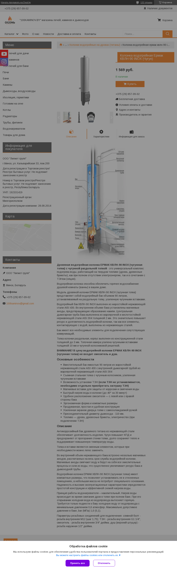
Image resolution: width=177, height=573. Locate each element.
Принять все (77, 563)
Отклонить (104, 563)
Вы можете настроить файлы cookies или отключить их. (87, 555)
